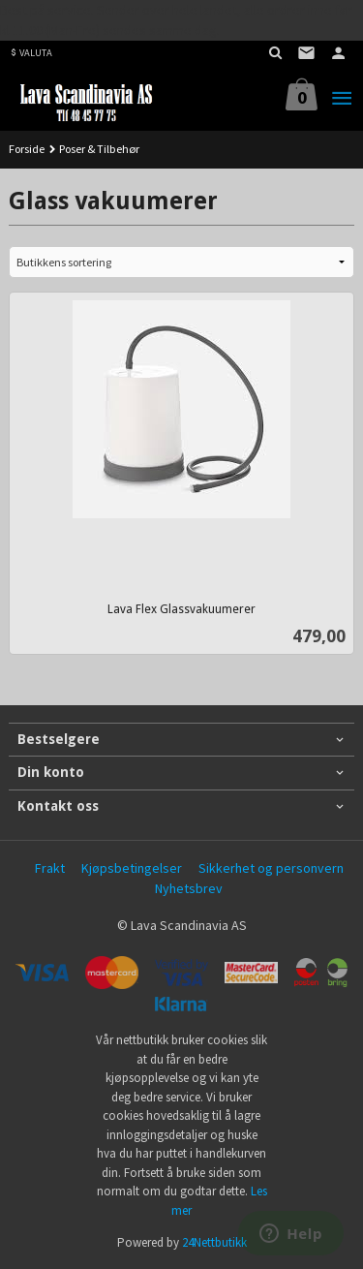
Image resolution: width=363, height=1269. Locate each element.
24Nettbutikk (214, 1242)
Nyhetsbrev (189, 888)
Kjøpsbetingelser (131, 868)
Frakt (50, 868)
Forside (27, 148)
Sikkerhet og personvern (271, 868)
